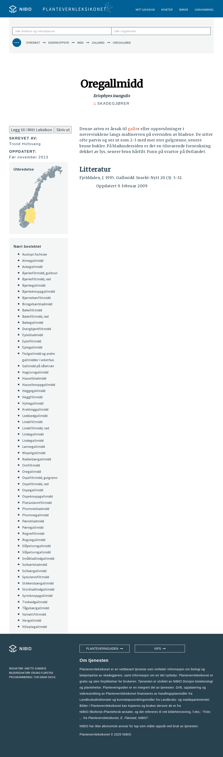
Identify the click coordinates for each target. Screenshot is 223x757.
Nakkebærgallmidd (36, 459)
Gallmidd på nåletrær (38, 366)
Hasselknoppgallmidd (38, 384)
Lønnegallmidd (33, 446)
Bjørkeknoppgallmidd (38, 291)
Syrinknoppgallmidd (37, 595)
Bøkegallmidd (32, 322)
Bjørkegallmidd (33, 285)
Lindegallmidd (33, 434)
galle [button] (133, 128)
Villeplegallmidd (34, 626)
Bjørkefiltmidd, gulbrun (39, 273)
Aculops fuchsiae (34, 254)
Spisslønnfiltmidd (35, 577)
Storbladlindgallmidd (38, 589)
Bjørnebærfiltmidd (36, 297)
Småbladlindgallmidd (38, 558)
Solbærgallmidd (34, 571)
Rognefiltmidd (33, 533)
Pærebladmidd (33, 521)
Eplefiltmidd (31, 341)
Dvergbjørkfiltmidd (36, 329)
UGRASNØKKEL (204, 10)
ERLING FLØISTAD (42, 673)
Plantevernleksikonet (103, 718)
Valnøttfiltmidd (34, 614)
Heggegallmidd (33, 390)
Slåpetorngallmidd (36, 546)
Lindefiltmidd (32, 422)
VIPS (160, 648)
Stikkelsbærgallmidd (38, 583)
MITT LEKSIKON (145, 10)
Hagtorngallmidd (35, 372)
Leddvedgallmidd (34, 415)
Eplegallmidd (32, 347)
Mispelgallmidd (33, 453)
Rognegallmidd (33, 540)
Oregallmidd (31, 471)
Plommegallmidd (35, 515)
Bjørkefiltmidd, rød (36, 279)
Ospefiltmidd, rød (35, 484)
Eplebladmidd (32, 335)
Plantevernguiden (104, 648)
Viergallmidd (31, 620)
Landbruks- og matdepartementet (185, 699)
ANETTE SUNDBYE (35, 668)
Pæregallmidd (32, 527)
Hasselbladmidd (34, 378)
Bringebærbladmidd (37, 304)
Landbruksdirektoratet (95, 699)
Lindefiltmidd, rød (35, 428)
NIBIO (126, 734)
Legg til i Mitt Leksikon (31, 129)
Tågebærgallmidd (35, 608)
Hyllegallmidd (32, 403)
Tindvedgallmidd (34, 602)
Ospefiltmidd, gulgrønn (39, 477)
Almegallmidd (32, 260)
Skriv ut (63, 129)
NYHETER (167, 10)
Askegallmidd (32, 266)
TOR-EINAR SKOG (45, 677)
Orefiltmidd (31, 465)
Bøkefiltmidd (32, 310)
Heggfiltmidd (32, 397)
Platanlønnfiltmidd (37, 502)
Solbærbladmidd (34, 564)
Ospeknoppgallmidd (37, 496)
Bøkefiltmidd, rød (35, 316)
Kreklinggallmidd (35, 409)
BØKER (183, 10)
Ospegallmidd (32, 490)
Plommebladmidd (35, 508)
